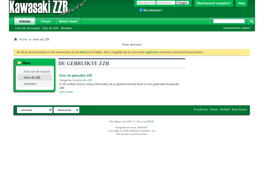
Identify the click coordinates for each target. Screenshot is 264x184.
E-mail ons (201, 109)
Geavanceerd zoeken (236, 27)
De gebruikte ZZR (82, 80)
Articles (24, 21)
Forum (45, 21)
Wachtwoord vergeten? (214, 3)
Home (23, 39)
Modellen (66, 28)
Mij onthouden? (150, 10)
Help (241, 3)
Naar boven (239, 109)
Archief (225, 109)
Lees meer (66, 92)
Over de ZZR (50, 28)
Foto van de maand (27, 28)
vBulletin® (143, 127)
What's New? (68, 21)
